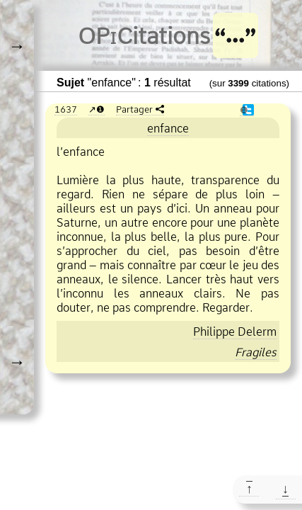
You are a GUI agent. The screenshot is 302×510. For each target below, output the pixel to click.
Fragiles (256, 352)
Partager (134, 109)
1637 (65, 109)
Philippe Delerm (235, 331)
